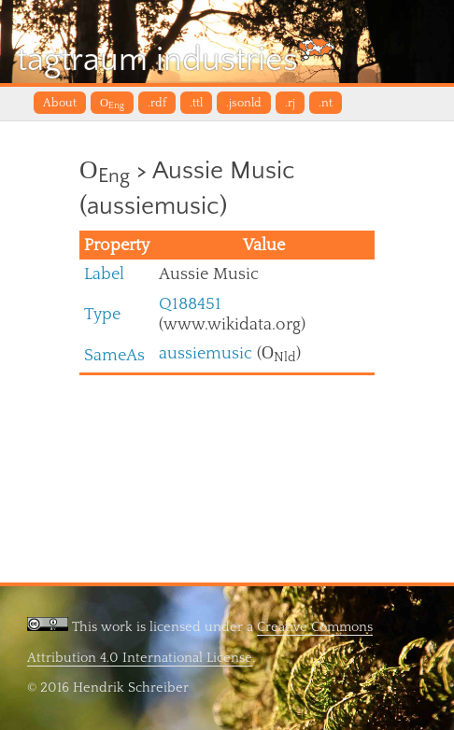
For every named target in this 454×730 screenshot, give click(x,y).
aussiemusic (205, 353)
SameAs (114, 355)
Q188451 (190, 304)
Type (102, 314)
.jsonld (244, 102)
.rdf (157, 102)
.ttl (196, 102)
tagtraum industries (176, 57)
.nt (326, 102)
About (60, 102)
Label (104, 274)
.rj (290, 102)
